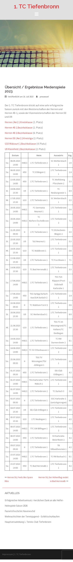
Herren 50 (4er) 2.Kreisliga (19, 138)
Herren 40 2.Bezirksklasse (18, 132)
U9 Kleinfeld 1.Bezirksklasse (20, 149)
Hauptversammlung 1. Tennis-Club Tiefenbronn (28, 521)
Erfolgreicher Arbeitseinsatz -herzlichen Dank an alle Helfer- (34, 500)
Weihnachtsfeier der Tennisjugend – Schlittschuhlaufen (32, 516)
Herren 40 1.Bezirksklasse (18, 127)
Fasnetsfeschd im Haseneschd (20, 511)
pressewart (44, 96)
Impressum (7, 554)
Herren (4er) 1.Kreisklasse (18, 122)
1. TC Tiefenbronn (36, 6)
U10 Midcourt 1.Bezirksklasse (20, 143)
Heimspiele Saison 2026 (16, 505)
